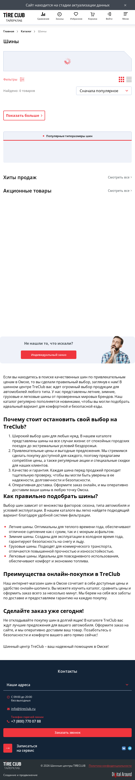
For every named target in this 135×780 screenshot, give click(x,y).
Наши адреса (18, 684)
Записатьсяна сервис (27, 748)
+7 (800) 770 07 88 (26, 721)
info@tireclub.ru (23, 709)
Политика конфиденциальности (110, 765)
